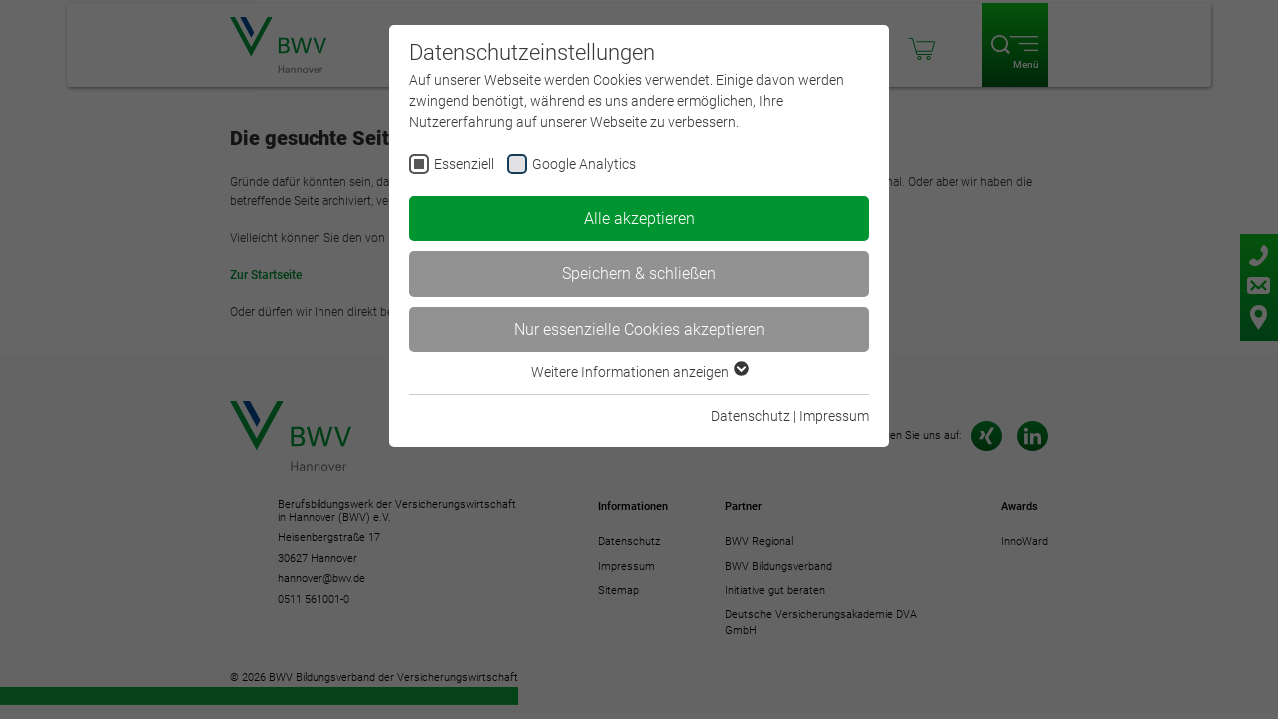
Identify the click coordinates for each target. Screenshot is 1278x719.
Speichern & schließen (639, 273)
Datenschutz (750, 416)
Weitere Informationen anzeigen (639, 372)
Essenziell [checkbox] (464, 164)
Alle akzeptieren (639, 218)
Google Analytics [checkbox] (584, 164)
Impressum (834, 416)
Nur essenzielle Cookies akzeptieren (639, 329)
